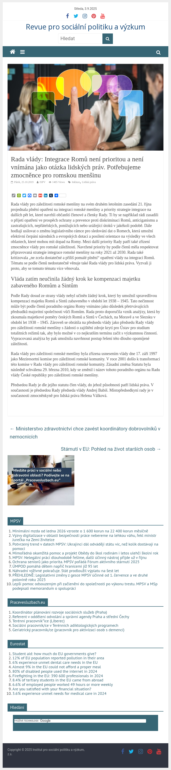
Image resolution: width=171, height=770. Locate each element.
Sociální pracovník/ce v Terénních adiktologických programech (65, 625)
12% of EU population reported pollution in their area (58, 657)
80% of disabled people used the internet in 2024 (54, 671)
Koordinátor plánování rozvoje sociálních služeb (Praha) (59, 612)
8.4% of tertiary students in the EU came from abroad (57, 680)
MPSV (15, 521)
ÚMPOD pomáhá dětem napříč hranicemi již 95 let (55, 566)
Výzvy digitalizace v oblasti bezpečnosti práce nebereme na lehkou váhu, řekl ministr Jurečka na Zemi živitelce (84, 537)
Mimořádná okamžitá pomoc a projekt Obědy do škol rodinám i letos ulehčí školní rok (85, 553)
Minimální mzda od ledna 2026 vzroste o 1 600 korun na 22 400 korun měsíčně (80, 530)
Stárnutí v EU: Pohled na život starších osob (111, 449)
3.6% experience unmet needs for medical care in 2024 (59, 693)
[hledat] (80, 721)
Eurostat (17, 643)
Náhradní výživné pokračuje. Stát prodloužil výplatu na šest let (65, 570)
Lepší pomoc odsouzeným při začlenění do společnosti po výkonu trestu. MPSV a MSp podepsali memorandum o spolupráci (85, 586)
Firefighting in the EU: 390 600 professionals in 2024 (57, 675)
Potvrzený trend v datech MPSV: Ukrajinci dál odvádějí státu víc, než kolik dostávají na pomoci (85, 546)
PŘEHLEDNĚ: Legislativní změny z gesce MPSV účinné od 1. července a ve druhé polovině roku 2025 (80, 577)
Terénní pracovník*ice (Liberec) (38, 620)
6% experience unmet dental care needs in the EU (55, 662)
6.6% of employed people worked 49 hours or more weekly (62, 684)
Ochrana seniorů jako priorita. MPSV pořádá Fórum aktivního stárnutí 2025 (76, 561)
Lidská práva (89, 182)
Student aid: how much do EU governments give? (54, 653)
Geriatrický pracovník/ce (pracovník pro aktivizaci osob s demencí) (68, 629)
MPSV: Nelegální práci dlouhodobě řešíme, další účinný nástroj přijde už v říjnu (79, 557)
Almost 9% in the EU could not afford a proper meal (56, 666)
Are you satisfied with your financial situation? (51, 688)
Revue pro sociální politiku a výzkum (85, 26)
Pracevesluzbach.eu (27, 602)
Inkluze (76, 182)
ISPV (42, 182)
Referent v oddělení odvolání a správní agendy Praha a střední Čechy (70, 616)
